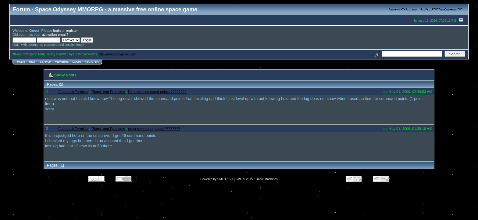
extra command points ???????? (154, 128)
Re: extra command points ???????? (157, 92)
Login (77, 61)
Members (62, 61)
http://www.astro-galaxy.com (117, 54)
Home (21, 61)
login (57, 30)
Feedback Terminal (74, 92)
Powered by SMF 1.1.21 (216, 179)
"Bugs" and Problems (108, 92)
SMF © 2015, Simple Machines (257, 179)
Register (92, 61)
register (71, 30)
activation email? (55, 34)
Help (32, 61)
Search (46, 61)
